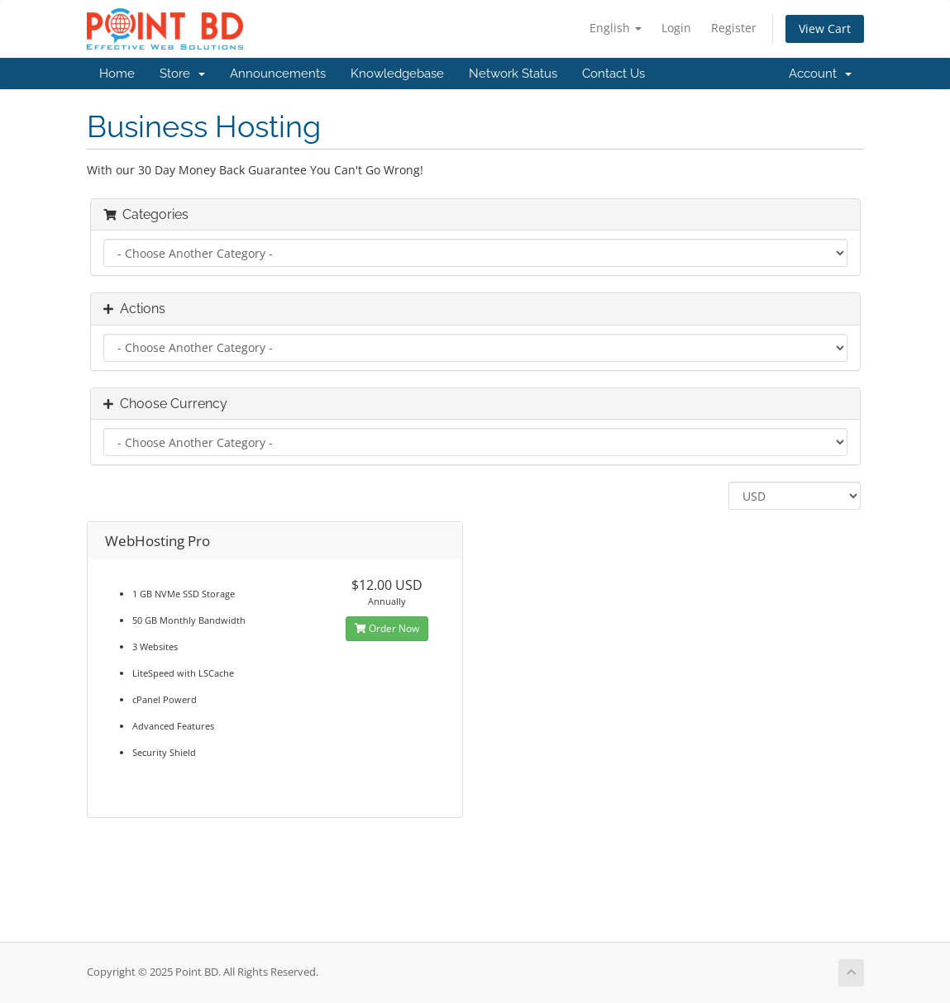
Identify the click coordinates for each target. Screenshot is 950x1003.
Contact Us (613, 73)
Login (676, 28)
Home (117, 73)
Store (182, 73)
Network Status (513, 73)
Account (820, 73)
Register (734, 28)
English (616, 28)
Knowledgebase (397, 73)
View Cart (825, 28)
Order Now (387, 628)
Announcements (278, 73)
